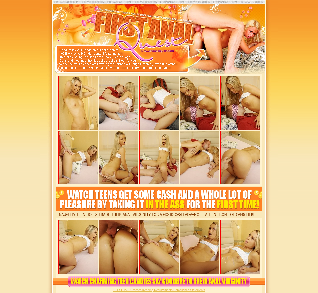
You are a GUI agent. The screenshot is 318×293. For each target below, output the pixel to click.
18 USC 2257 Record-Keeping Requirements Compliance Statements (159, 290)
